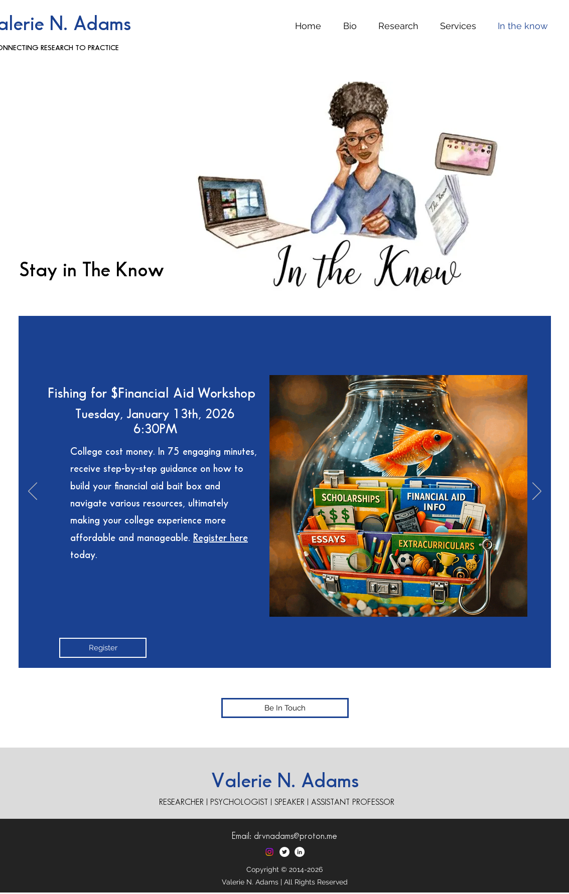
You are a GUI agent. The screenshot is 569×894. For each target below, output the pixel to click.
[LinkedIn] (300, 852)
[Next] (536, 491)
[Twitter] (284, 852)
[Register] (103, 648)
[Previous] (32, 491)
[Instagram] (269, 852)
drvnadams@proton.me (295, 836)
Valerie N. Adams (285, 781)
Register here (220, 538)
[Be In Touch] (285, 708)
